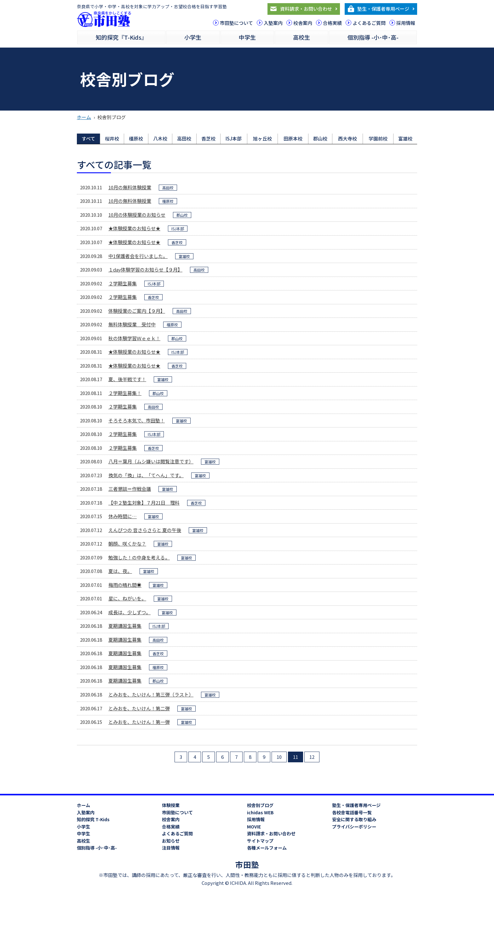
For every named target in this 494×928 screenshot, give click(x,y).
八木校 (160, 138)
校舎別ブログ (260, 805)
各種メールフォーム (267, 848)
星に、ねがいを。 (127, 598)
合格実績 (332, 23)
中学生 (247, 37)
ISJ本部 (234, 138)
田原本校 (293, 138)
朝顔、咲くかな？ (127, 543)
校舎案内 (302, 23)
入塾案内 (273, 23)
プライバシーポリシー (354, 826)
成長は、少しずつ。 (129, 612)
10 (279, 756)
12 (311, 756)
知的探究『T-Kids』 (121, 37)
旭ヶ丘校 (262, 138)
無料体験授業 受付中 (132, 324)
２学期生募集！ (124, 393)
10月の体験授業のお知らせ (136, 214)
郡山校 (320, 138)
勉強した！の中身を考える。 (139, 557)
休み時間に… (122, 516)
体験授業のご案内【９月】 (136, 310)
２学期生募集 (122, 283)
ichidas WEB (260, 812)
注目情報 (171, 848)
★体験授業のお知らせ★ (134, 228)
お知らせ (171, 841)
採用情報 (405, 23)
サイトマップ (260, 841)
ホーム (84, 117)
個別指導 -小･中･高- (373, 37)
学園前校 (378, 138)
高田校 (184, 138)
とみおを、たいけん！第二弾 (139, 708)
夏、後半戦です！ (127, 379)
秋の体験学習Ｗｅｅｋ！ (134, 338)
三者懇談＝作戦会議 (129, 488)
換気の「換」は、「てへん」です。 (146, 475)
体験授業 (171, 805)
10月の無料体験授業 (129, 187)
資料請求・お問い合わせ (306, 8)
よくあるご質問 (369, 23)
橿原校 (136, 138)
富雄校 (405, 138)
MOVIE (254, 826)
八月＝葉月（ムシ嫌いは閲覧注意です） (150, 461)
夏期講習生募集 (124, 625)
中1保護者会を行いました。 (138, 256)
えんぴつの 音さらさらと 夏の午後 (144, 530)
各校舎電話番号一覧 (352, 812)
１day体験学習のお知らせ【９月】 (145, 269)
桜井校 (112, 138)
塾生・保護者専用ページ (383, 8)
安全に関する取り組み (354, 819)
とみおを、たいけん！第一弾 (139, 722)
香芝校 (208, 138)
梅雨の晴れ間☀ (124, 584)
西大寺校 (347, 138)
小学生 (192, 37)
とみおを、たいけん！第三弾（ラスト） (150, 694)
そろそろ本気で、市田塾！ (136, 420)
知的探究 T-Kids (93, 819)
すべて (88, 138)
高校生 (301, 37)
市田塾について (236, 23)
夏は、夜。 (120, 571)
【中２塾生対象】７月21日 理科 (144, 502)
